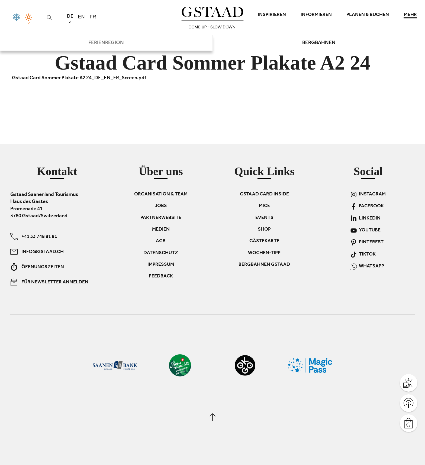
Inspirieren (272, 15)
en (81, 16)
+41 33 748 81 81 (33, 236)
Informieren (316, 15)
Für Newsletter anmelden (49, 282)
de (70, 18)
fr (93, 16)
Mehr (410, 16)
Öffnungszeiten (37, 266)
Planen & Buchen (367, 15)
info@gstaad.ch (37, 251)
